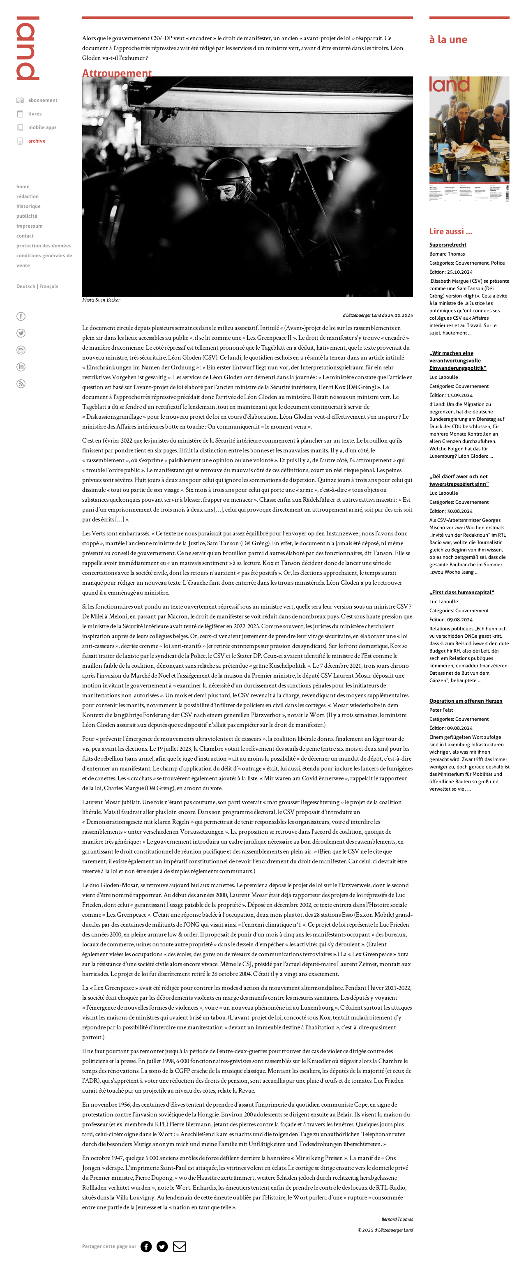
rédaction (27, 196)
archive (37, 141)
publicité (26, 216)
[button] (178, 1246)
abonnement (43, 100)
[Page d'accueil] (27, 78)
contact (25, 236)
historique (28, 206)
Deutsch (25, 286)
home (23, 186)
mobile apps (42, 127)
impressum (29, 226)
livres (35, 114)
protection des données (44, 246)
